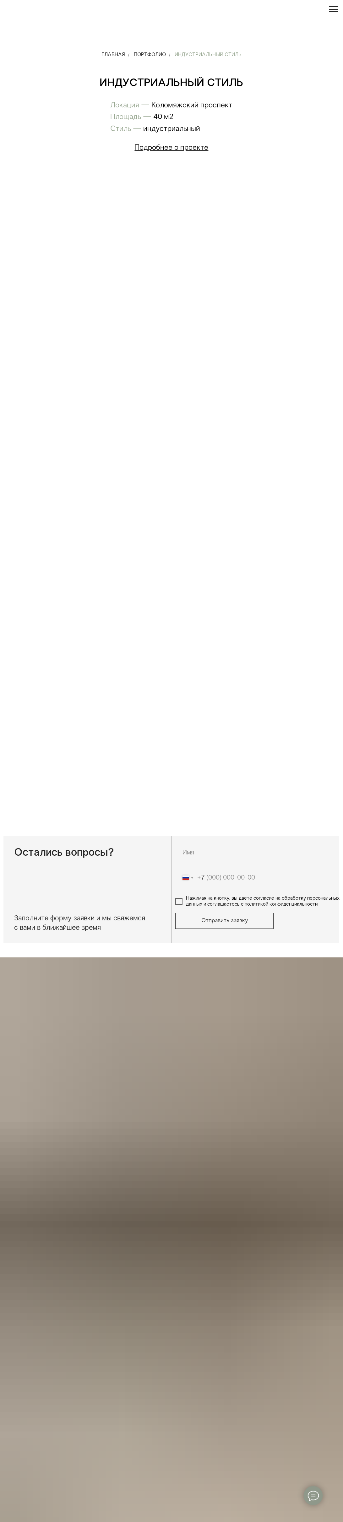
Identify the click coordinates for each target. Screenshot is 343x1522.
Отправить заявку (224, 920)
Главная (113, 54)
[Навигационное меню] (333, 9)
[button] (171, 147)
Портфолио (150, 54)
